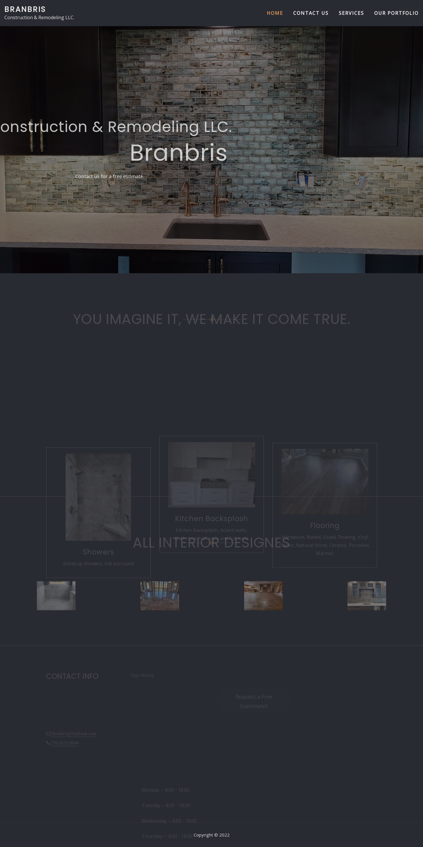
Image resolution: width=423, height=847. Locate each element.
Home (275, 13)
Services (351, 13)
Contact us (311, 13)
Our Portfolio (396, 13)
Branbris (25, 9)
